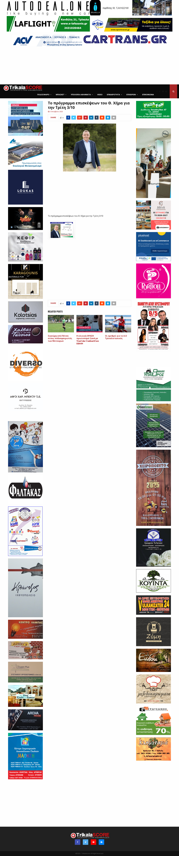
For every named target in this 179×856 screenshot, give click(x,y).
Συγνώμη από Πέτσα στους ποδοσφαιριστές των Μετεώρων (60, 338)
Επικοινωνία (148, 94)
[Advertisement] (89, 65)
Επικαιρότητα (113, 94)
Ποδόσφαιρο (43, 94)
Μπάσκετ (60, 94)
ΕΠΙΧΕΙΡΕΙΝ (131, 94)
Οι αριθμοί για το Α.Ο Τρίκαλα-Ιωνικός (116, 337)
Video (99, 94)
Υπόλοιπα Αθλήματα (81, 94)
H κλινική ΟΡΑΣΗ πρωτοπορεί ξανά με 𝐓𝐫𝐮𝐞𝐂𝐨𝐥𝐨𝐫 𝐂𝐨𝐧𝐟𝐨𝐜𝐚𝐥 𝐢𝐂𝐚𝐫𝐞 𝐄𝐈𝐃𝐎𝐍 (87, 339)
